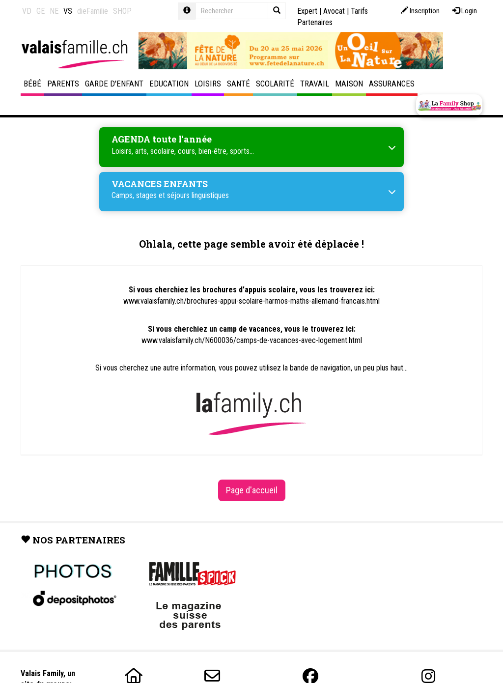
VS (67, 11)
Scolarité (275, 83)
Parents (63, 83)
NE (54, 11)
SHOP (122, 11)
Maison (349, 83)
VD (26, 11)
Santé (238, 83)
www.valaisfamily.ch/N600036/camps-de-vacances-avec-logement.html (251, 340)
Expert (307, 11)
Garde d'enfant (114, 83)
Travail (314, 83)
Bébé (32, 83)
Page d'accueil (252, 490)
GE (40, 11)
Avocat (334, 11)
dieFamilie (92, 11)
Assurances (392, 83)
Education (169, 83)
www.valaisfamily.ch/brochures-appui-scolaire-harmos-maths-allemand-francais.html (251, 301)
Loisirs (208, 83)
